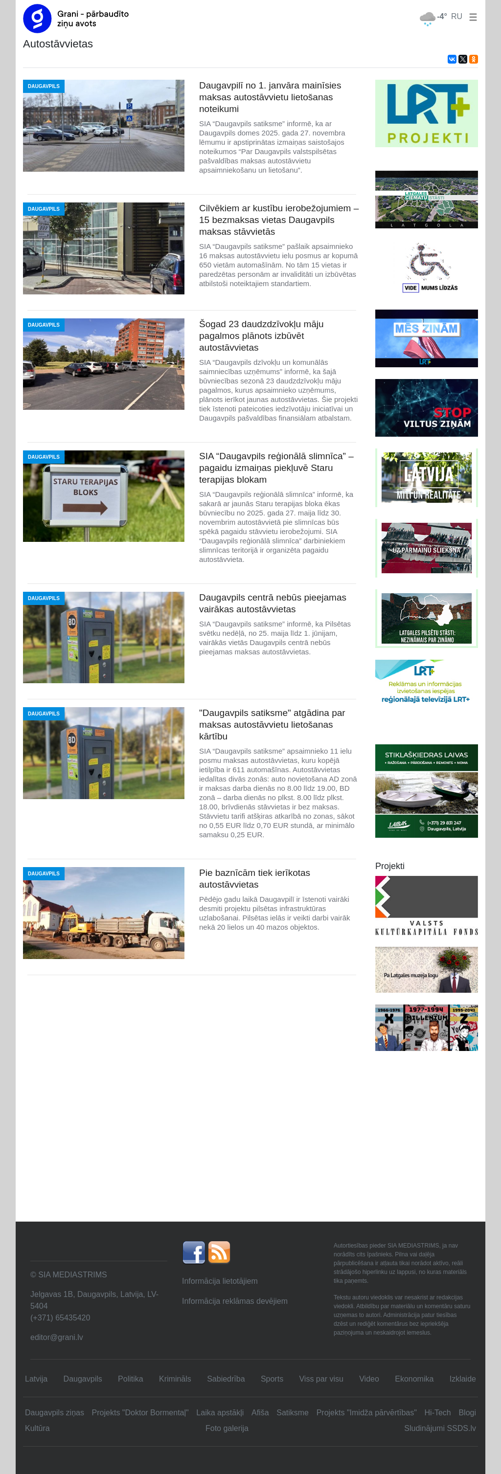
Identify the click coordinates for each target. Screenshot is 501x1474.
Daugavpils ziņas (54, 1412)
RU (456, 16)
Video (369, 1379)
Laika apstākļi (220, 1412)
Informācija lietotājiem (220, 1281)
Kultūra (37, 1428)
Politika (130, 1379)
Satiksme (292, 1412)
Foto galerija (227, 1428)
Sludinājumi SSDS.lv (440, 1428)
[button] (471, 16)
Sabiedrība (226, 1379)
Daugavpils (83, 1379)
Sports (272, 1379)
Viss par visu (321, 1379)
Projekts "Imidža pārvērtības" (367, 1412)
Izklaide (463, 1379)
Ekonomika (414, 1379)
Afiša (260, 1412)
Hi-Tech (438, 1412)
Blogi (467, 1412)
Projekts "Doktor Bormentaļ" (140, 1412)
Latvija (36, 1379)
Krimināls (175, 1379)
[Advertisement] (250, 1147)
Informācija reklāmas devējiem (235, 1301)
